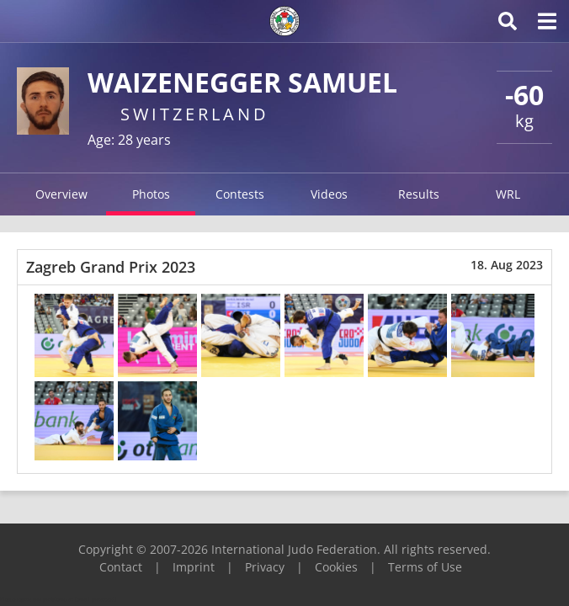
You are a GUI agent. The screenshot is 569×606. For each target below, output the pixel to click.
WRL (508, 194)
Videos (329, 194)
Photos (151, 194)
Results (418, 194)
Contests (239, 194)
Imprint (194, 567)
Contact (120, 567)
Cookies (336, 567)
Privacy (264, 567)
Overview (61, 194)
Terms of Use (425, 567)
